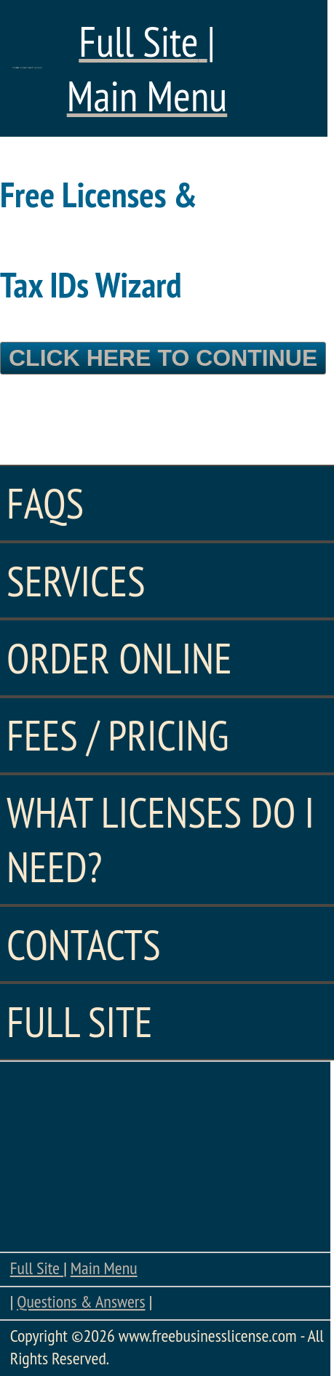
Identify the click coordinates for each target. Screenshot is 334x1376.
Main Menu (104, 1268)
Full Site (37, 1268)
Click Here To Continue (163, 358)
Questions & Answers (81, 1301)
